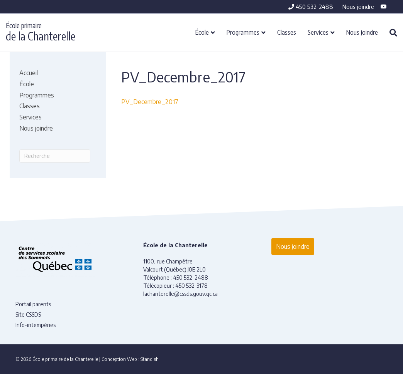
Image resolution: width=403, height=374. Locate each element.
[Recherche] (390, 33)
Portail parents (33, 304)
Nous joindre (358, 6)
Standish (150, 359)
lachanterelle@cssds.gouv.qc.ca (180, 293)
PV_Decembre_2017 (149, 102)
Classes (286, 32)
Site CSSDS (28, 314)
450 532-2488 (310, 6)
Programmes (243, 32)
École (202, 32)
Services (318, 32)
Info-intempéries (35, 325)
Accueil (28, 73)
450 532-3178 (191, 285)
